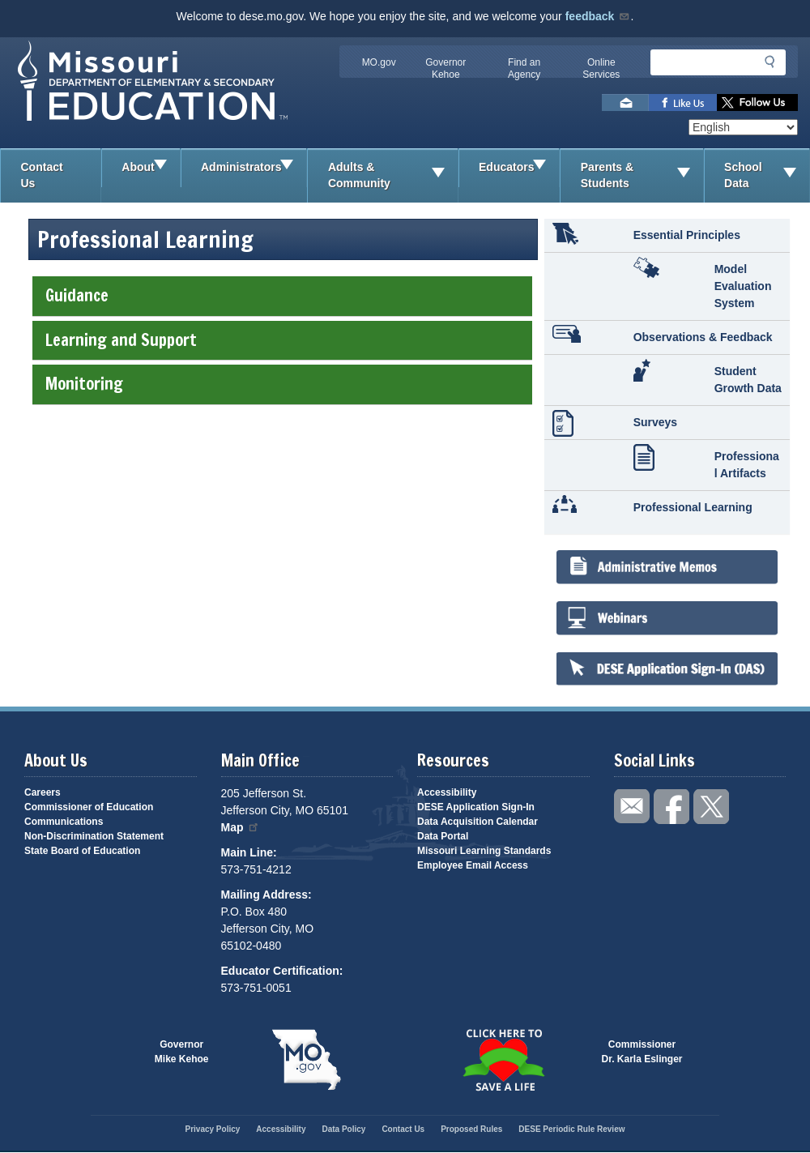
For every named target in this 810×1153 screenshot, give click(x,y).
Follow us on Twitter (757, 102)
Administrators (253, 167)
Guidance (281, 295)
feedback (598, 16)
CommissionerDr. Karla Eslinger (642, 1052)
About (150, 167)
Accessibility (446, 792)
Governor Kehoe (445, 68)
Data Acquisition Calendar (477, 821)
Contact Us (42, 175)
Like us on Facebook (683, 102)
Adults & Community (393, 175)
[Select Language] (743, 127)
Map (240, 827)
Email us (625, 102)
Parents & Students (642, 175)
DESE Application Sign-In (476, 807)
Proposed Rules (471, 1129)
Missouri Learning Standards (484, 850)
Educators (519, 167)
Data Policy (343, 1129)
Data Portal (442, 836)
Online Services (601, 68)
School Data (766, 175)
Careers (42, 792)
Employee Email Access (472, 865)
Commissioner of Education (88, 807)
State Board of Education (82, 850)
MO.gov (379, 62)
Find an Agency (524, 68)
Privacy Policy (212, 1129)
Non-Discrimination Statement (94, 836)
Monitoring (281, 383)
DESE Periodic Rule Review (571, 1129)
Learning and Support (281, 340)
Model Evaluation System (743, 286)
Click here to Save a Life (503, 1060)
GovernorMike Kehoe (182, 1052)
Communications (63, 821)
